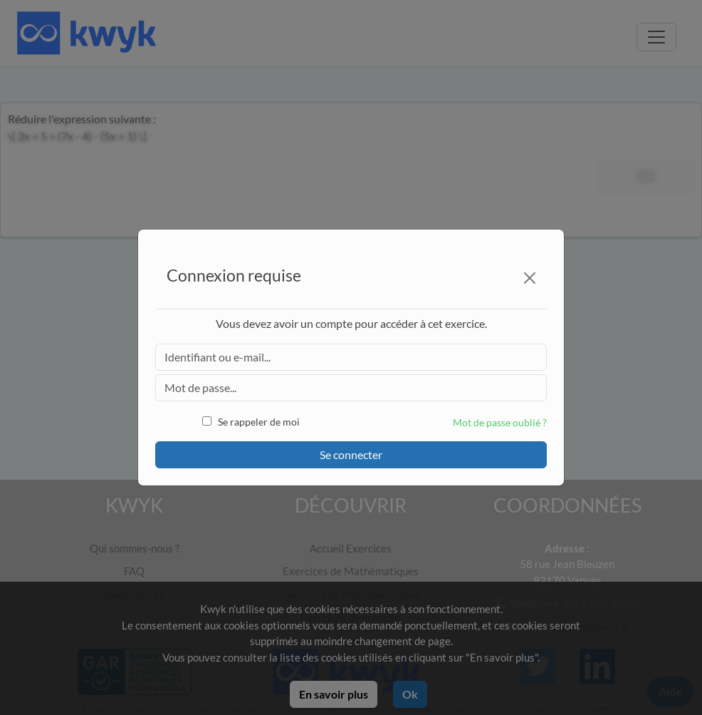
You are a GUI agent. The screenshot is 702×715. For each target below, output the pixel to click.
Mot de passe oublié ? (500, 422)
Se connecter (351, 454)
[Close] (529, 278)
